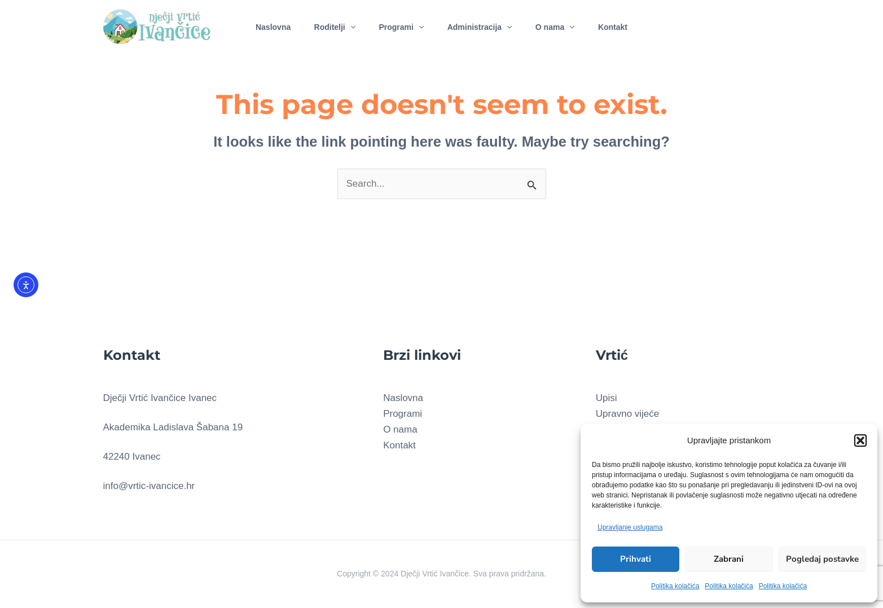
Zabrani (729, 559)
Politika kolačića (675, 586)
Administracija (481, 25)
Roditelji (329, 25)
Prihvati (635, 559)
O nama (561, 25)
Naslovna (263, 24)
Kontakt (622, 24)
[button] (860, 440)
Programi (399, 25)
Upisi (606, 398)
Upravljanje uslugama (630, 527)
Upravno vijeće (627, 413)
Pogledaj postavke (822, 559)
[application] (345, 25)
